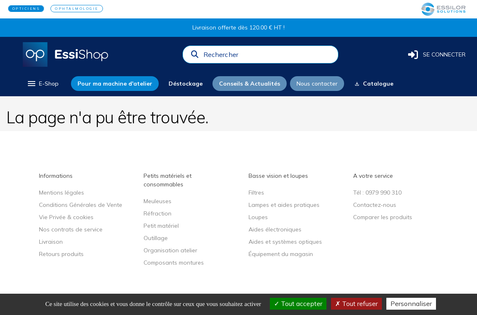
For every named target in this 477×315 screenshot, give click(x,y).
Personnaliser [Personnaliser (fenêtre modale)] (411, 303)
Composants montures (174, 262)
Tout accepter (298, 303)
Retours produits (61, 254)
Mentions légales (61, 192)
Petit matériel (161, 225)
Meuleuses (157, 201)
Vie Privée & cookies (66, 217)
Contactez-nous (374, 204)
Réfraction (157, 213)
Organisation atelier (170, 250)
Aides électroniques (275, 229)
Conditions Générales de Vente (80, 204)
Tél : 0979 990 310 (377, 192)
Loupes (258, 217)
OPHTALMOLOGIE (76, 9)
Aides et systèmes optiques (285, 241)
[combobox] (268, 56)
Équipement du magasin (281, 254)
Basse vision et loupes (278, 175)
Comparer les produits (382, 217)
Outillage (156, 238)
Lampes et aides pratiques (284, 204)
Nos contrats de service (71, 229)
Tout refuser (356, 303)
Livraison (51, 241)
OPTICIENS (26, 9)
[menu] (42, 84)
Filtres (256, 192)
